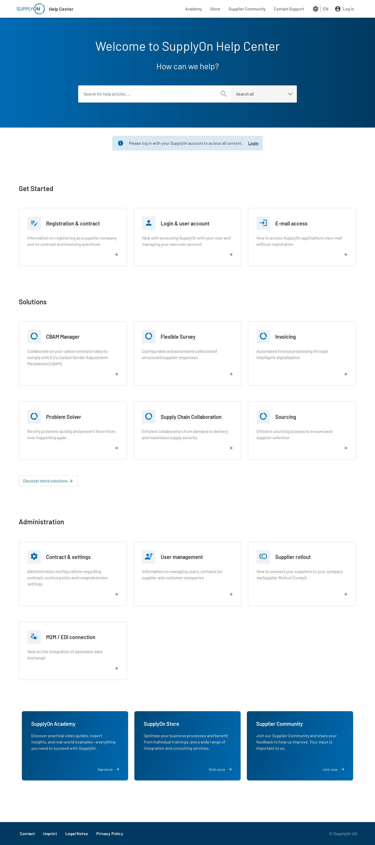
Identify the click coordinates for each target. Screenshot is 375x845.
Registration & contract (73, 223)
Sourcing (285, 417)
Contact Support (289, 8)
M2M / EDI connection (70, 637)
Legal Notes (76, 833)
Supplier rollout (293, 557)
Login (253, 143)
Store (215, 8)
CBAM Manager (63, 336)
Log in (348, 8)
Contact (27, 833)
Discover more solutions (45, 480)
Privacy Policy (109, 833)
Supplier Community (247, 8)
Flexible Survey (178, 336)
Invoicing (285, 336)
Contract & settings (68, 557)
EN (325, 8)
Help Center (61, 9)
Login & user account (185, 223)
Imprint (50, 833)
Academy (193, 8)
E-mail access (291, 223)
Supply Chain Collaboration (191, 417)
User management (182, 557)
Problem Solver (63, 417)
